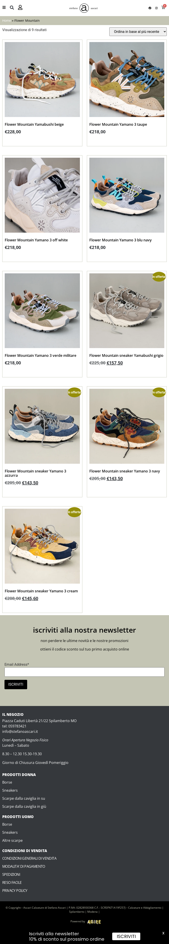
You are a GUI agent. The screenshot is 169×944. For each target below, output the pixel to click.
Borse (7, 782)
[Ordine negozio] (138, 31)
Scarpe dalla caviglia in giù (24, 806)
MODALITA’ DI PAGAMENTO (23, 866)
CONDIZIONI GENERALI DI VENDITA (29, 858)
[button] (11, 7)
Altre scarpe (12, 840)
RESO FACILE (12, 882)
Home (6, 20)
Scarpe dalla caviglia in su (23, 798)
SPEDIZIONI (11, 874)
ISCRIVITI (126, 936)
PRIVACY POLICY (14, 890)
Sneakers (10, 790)
